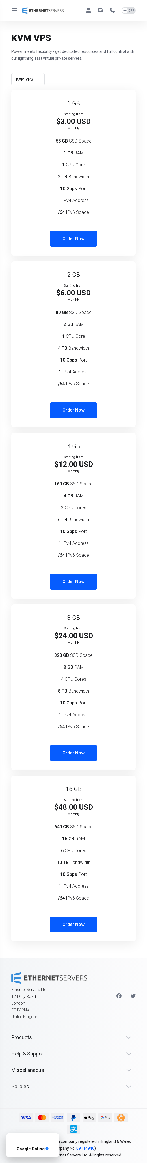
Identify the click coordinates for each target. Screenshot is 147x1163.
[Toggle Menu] (13, 10)
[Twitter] (133, 996)
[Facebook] (119, 996)
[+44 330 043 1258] (113, 10)
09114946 (85, 1148)
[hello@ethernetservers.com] (101, 10)
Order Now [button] (73, 238)
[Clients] (90, 10)
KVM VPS (28, 79)
